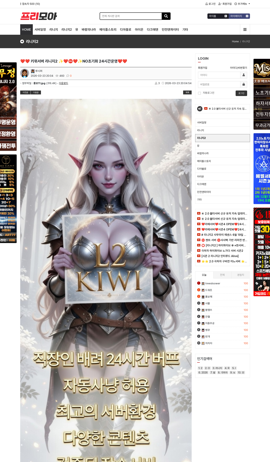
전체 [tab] (222, 275)
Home (235, 41)
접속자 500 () (30, 3)
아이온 (139, 29)
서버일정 (40, 29)
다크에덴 (152, 29)
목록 (187, 92)
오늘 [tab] (204, 275)
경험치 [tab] (240, 275)
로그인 (210, 3)
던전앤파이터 (170, 29)
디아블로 (125, 29)
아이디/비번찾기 (238, 67)
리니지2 (67, 29)
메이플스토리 (107, 29)
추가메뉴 (241, 3)
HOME (26, 29)
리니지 (53, 29)
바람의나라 (89, 29)
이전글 (25, 92)
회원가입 (225, 3)
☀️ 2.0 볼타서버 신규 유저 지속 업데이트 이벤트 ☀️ (225, 110)
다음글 (35, 92)
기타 (185, 29)
